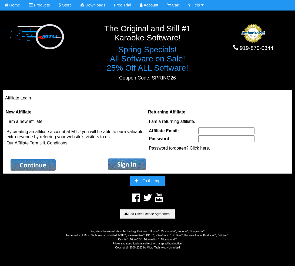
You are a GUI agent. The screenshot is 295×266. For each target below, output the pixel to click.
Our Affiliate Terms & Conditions (36, 143)
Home (12, 5)
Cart (173, 5)
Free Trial (122, 5)
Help (195, 5)
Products (39, 5)
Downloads (93, 5)
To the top (147, 180)
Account (149, 5)
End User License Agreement (147, 214)
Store (65, 5)
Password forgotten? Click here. (179, 148)
